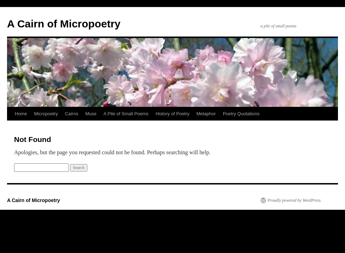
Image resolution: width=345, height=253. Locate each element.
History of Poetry (172, 113)
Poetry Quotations (241, 113)
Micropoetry (46, 113)
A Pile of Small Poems (126, 113)
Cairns (72, 113)
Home (21, 113)
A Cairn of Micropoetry (63, 24)
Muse (90, 113)
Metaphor (206, 113)
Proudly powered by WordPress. (295, 200)
